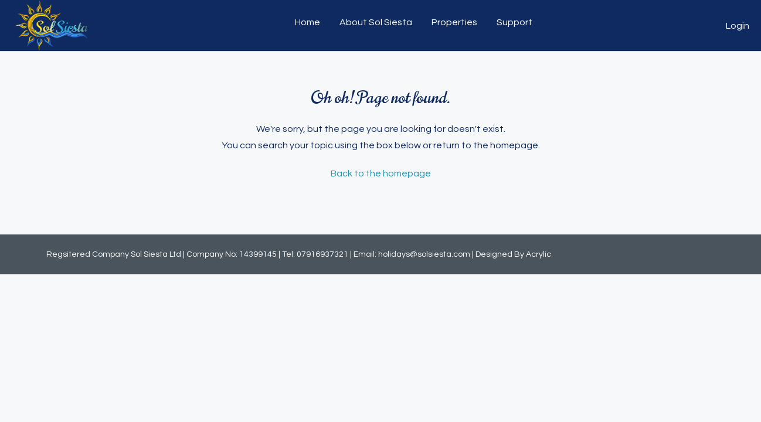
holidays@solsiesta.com (424, 254)
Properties (454, 22)
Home (307, 22)
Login (737, 25)
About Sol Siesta (375, 22)
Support (514, 22)
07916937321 (322, 254)
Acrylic (538, 254)
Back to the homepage (381, 173)
